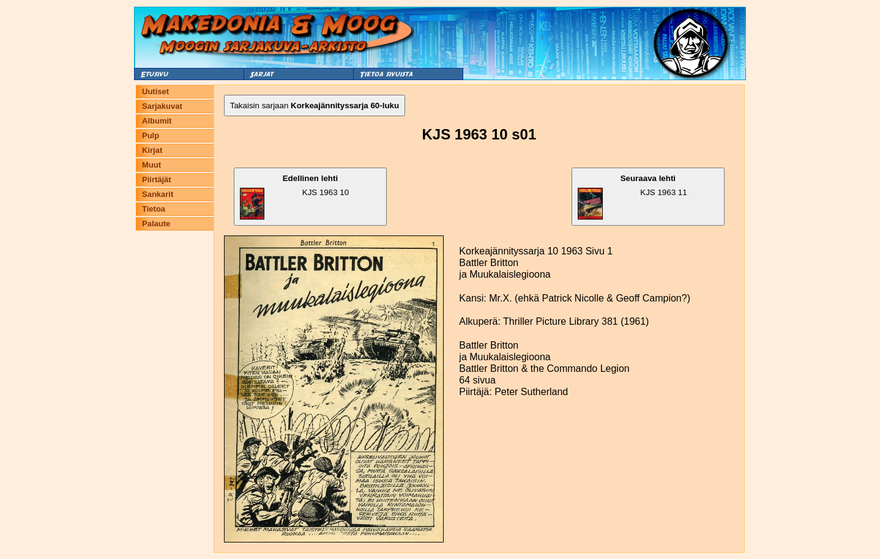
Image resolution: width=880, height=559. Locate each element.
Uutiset (155, 91)
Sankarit (157, 194)
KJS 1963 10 (294, 197)
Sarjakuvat (162, 106)
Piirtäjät (156, 179)
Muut (151, 164)
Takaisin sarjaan (314, 105)
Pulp (150, 135)
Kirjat (152, 150)
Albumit (156, 120)
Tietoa (153, 208)
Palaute (156, 223)
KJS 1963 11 (632, 197)
